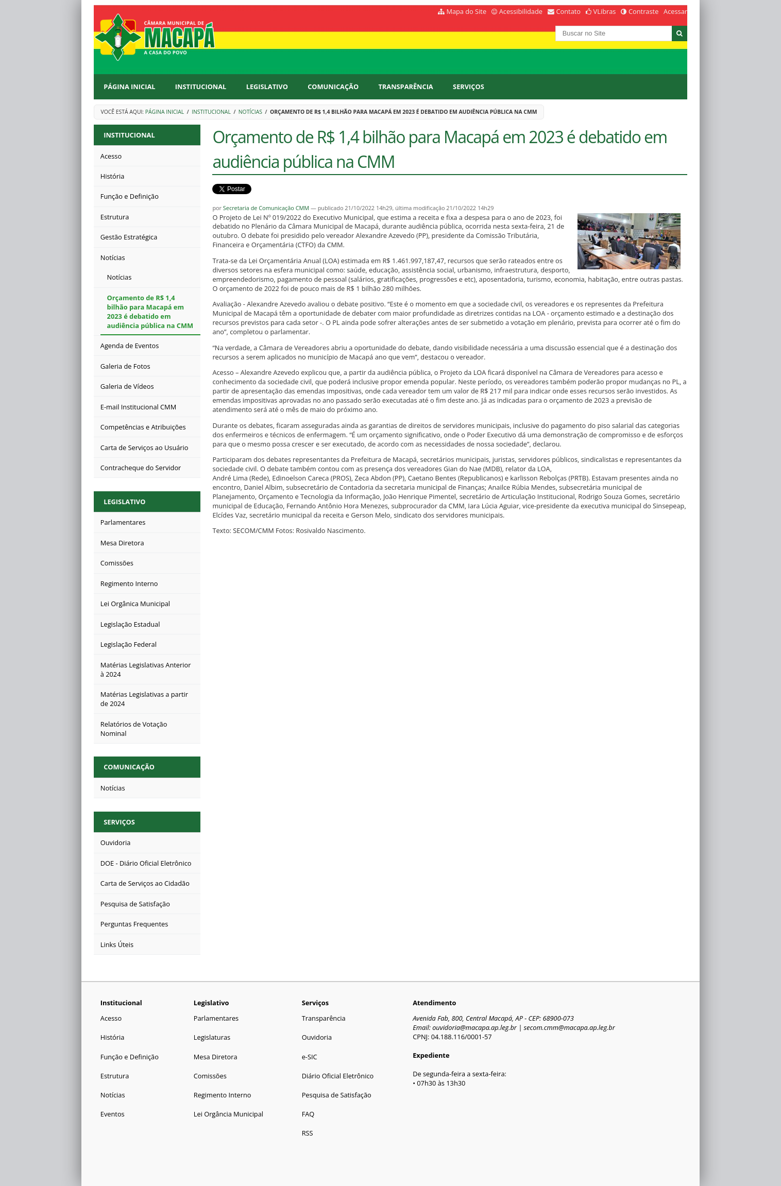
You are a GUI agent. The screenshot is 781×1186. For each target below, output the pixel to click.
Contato (568, 11)
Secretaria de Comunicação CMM (266, 208)
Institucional (200, 86)
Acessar (675, 11)
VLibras (604, 11)
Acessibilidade (520, 11)
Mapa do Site (466, 11)
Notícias (250, 111)
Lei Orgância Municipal (228, 1114)
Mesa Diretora (215, 1056)
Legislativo (267, 86)
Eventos (112, 1114)
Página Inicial (129, 86)
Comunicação (333, 86)
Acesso (111, 1018)
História (112, 1037)
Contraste (643, 11)
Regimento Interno (222, 1094)
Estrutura (114, 1075)
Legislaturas (212, 1037)
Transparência (405, 86)
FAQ (308, 1114)
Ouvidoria (317, 1037)
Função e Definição (129, 1056)
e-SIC (309, 1056)
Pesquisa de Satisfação (336, 1094)
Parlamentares (216, 1018)
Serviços (468, 86)
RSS (307, 1133)
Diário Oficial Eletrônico (338, 1075)
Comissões (210, 1075)
